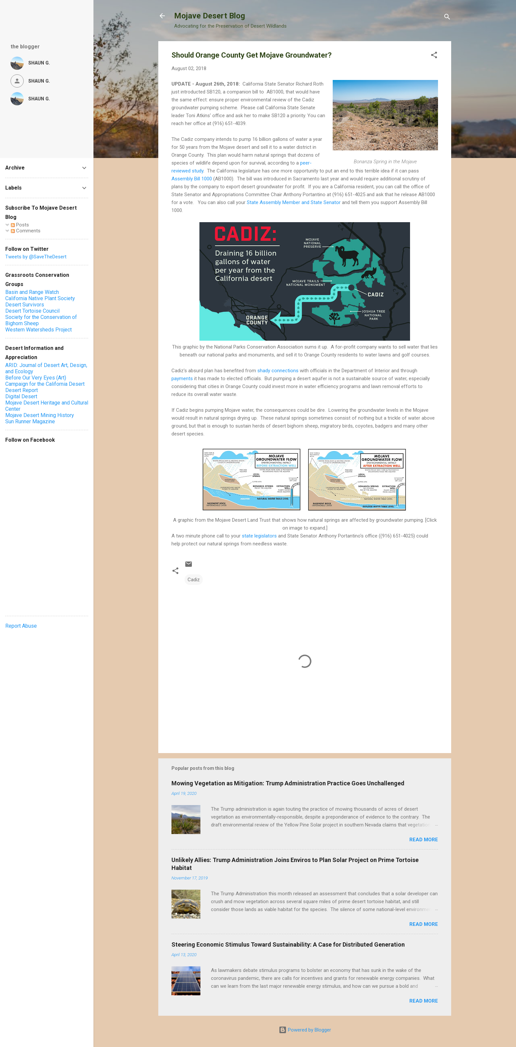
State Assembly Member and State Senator (294, 202)
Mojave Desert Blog (209, 15)
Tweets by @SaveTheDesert (35, 257)
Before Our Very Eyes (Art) (35, 378)
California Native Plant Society (40, 298)
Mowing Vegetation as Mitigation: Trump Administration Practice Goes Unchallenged (287, 783)
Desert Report (21, 390)
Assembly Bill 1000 (191, 179)
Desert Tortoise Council (32, 311)
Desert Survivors (24, 304)
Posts (20, 225)
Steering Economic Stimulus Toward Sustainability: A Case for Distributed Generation (288, 944)
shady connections (277, 371)
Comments (25, 231)
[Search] (447, 18)
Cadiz (194, 580)
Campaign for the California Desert (45, 384)
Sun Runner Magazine (30, 421)
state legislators (259, 536)
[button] (434, 56)
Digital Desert (21, 396)
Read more (423, 840)
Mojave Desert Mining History (39, 415)
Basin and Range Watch (32, 292)
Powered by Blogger (305, 1030)
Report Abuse (21, 626)
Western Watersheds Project (38, 330)
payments (182, 378)
